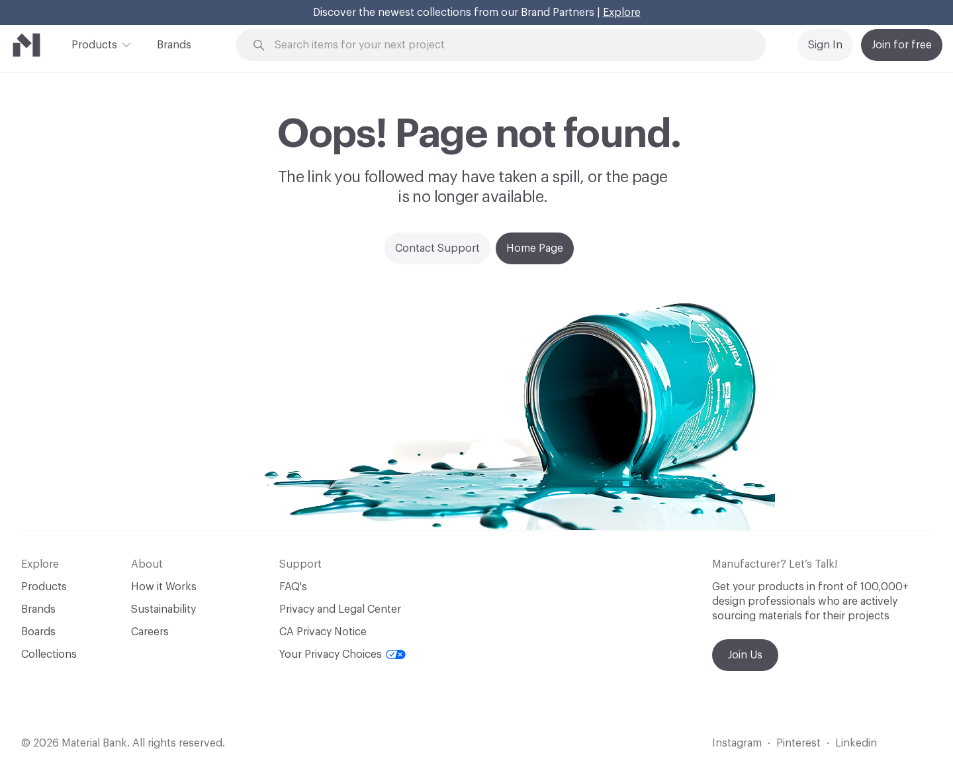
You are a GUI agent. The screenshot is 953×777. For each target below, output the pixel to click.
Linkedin (856, 743)
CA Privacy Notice (323, 632)
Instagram (737, 743)
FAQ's (293, 587)
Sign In (825, 45)
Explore (622, 12)
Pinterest (798, 743)
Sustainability (163, 609)
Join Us (745, 655)
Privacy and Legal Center (340, 609)
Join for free (902, 45)
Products (94, 43)
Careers (150, 632)
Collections (49, 654)
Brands (174, 45)
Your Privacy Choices (342, 654)
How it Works (164, 587)
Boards (38, 632)
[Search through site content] (508, 45)
